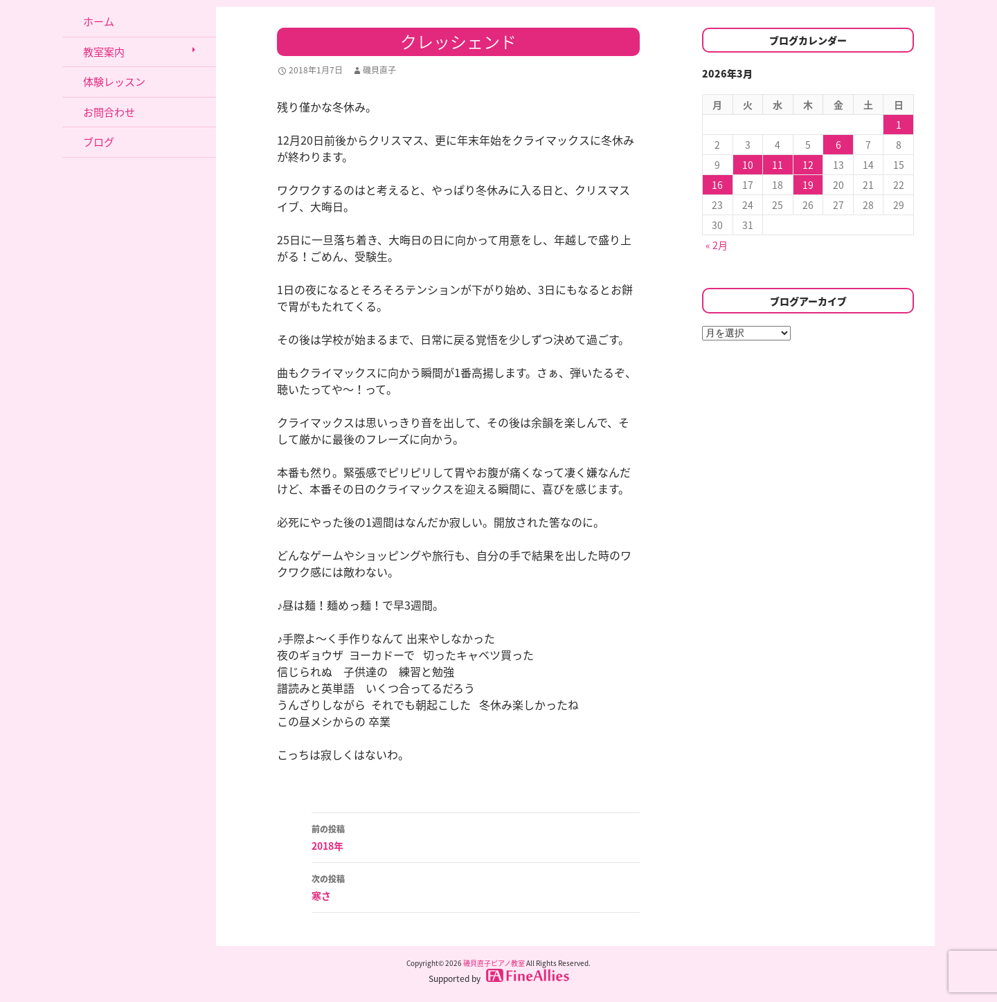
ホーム (98, 21)
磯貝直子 (379, 70)
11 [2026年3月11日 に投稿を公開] (777, 165)
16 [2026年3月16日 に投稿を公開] (717, 185)
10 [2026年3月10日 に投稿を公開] (747, 165)
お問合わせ (109, 112)
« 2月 (717, 245)
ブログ (98, 141)
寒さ (476, 886)
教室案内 (104, 52)
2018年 (476, 837)
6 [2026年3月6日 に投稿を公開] (838, 145)
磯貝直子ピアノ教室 (494, 963)
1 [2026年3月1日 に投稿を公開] (898, 124)
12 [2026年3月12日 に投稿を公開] (808, 165)
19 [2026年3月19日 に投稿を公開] (808, 185)
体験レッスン (114, 81)
